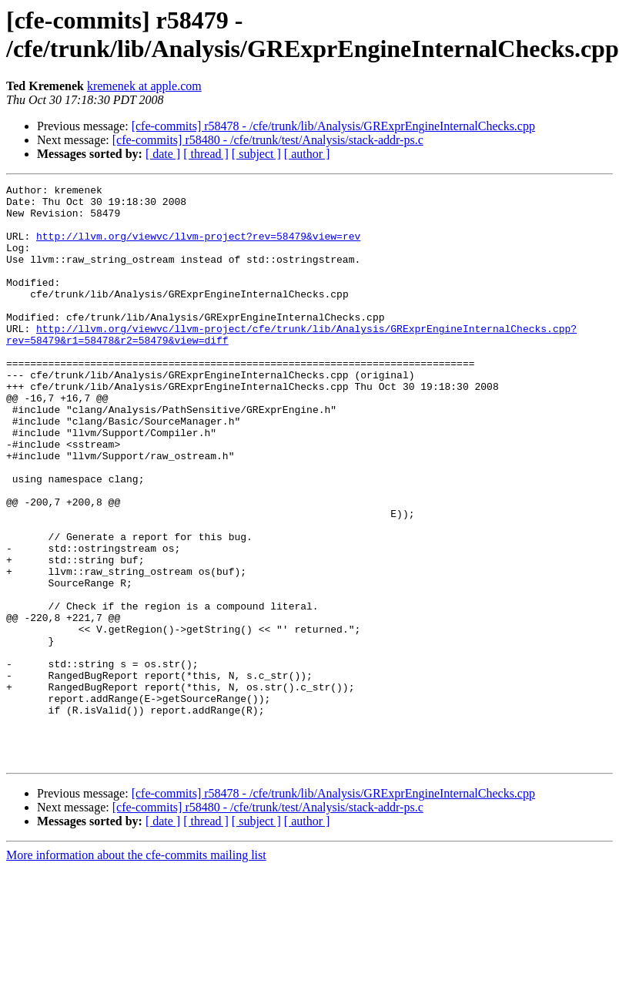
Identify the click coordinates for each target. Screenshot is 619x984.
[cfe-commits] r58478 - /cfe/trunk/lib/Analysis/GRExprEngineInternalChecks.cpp (333, 126)
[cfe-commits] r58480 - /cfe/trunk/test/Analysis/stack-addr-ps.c (267, 139)
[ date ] (163, 153)
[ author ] (307, 153)
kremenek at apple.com (144, 85)
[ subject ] (256, 153)
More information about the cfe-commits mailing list (136, 970)
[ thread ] (206, 153)
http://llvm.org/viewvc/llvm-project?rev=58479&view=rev (198, 247)
